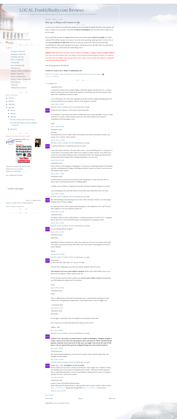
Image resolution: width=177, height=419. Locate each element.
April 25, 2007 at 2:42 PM (57, 223)
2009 (10, 101)
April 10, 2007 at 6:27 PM (57, 126)
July (11, 110)
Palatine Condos (16, 74)
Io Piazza (55, 76)
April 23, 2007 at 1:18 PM (57, 173)
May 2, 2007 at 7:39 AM (57, 308)
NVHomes (14, 68)
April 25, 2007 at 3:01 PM (57, 232)
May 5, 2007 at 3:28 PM (57, 348)
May (12, 113)
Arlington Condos (16, 51)
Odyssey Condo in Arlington (20, 71)
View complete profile (15, 206)
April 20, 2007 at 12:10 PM (57, 140)
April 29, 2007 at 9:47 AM (57, 287)
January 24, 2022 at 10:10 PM (58, 391)
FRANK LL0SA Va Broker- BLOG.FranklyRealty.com (68, 107)
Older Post (112, 398)
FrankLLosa (17, 166)
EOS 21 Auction (16, 60)
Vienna (13, 85)
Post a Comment (49, 395)
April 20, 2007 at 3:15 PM (57, 160)
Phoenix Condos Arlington (19, 79)
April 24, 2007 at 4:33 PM (57, 211)
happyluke (82, 385)
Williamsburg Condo (17, 88)
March (12, 129)
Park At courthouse (17, 76)
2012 (10, 98)
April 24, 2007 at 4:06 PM (57, 194)
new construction (16, 65)
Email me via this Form (13, 171)
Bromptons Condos (17, 54)
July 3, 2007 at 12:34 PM (57, 377)
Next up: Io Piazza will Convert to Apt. (22, 119)
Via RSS (10, 42)
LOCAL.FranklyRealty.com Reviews (51, 10)
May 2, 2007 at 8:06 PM (57, 330)
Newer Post (49, 398)
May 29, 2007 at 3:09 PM (57, 359)
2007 (10, 107)
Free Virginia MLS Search (14, 175)
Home (81, 398)
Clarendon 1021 (16, 57)
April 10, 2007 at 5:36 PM (57, 104)
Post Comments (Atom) (61, 403)
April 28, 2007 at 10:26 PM (57, 254)
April (12, 117)
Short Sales (14, 82)
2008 (10, 104)
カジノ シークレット (58, 388)
